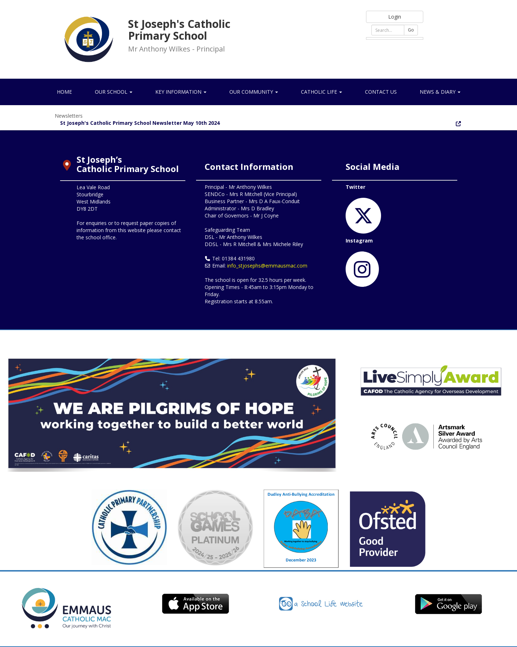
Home (64, 91)
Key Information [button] (180, 91)
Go (411, 30)
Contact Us (381, 91)
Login (394, 16)
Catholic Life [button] (321, 91)
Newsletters (69, 115)
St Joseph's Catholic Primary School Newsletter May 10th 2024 (140, 122)
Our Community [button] (253, 91)
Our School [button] (113, 91)
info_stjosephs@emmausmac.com (267, 265)
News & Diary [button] (440, 91)
